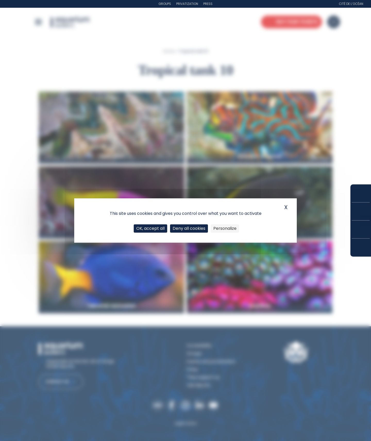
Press (208, 4)
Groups (164, 4)
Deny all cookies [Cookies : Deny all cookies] (189, 228)
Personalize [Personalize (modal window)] (225, 228)
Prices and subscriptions (361, 211)
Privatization (187, 4)
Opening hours (361, 229)
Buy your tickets (361, 193)
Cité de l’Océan (351, 4)
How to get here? (361, 248)
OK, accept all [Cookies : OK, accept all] (150, 228)
